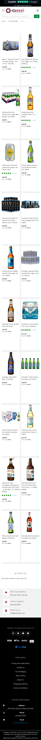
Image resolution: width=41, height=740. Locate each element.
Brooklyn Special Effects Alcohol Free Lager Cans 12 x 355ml (30, 273)
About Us (20, 680)
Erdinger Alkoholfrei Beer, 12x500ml (9, 378)
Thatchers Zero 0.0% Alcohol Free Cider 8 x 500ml (29, 432)
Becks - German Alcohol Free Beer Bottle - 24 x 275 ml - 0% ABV (10, 61)
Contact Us (20, 667)
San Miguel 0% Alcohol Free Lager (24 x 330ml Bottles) (30, 61)
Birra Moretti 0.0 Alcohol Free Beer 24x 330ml (30, 537)
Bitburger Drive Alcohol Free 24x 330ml (10, 325)
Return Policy (20, 676)
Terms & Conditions (20, 688)
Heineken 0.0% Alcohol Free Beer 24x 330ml (30, 378)
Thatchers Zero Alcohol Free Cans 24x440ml (30, 325)
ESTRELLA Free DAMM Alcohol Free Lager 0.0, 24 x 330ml (10, 273)
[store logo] (15, 10)
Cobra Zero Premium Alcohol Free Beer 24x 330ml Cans (10, 167)
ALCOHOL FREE (13, 21)
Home (4, 21)
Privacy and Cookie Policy (20, 663)
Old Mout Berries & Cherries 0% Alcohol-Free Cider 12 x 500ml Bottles (29, 486)
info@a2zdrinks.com (20, 723)
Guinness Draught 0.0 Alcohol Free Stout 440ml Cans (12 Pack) (10, 220)
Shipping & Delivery (20, 684)
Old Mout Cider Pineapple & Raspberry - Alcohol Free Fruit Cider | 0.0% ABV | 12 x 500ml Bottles (11, 487)
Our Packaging (20, 672)
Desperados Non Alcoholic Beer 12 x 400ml (28, 114)
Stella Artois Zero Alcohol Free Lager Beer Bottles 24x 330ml (10, 114)
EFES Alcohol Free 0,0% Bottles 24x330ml (10, 537)
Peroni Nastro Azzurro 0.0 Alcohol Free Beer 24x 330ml (30, 167)
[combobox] (20, 16)
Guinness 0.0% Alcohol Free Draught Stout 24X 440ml (30, 220)
